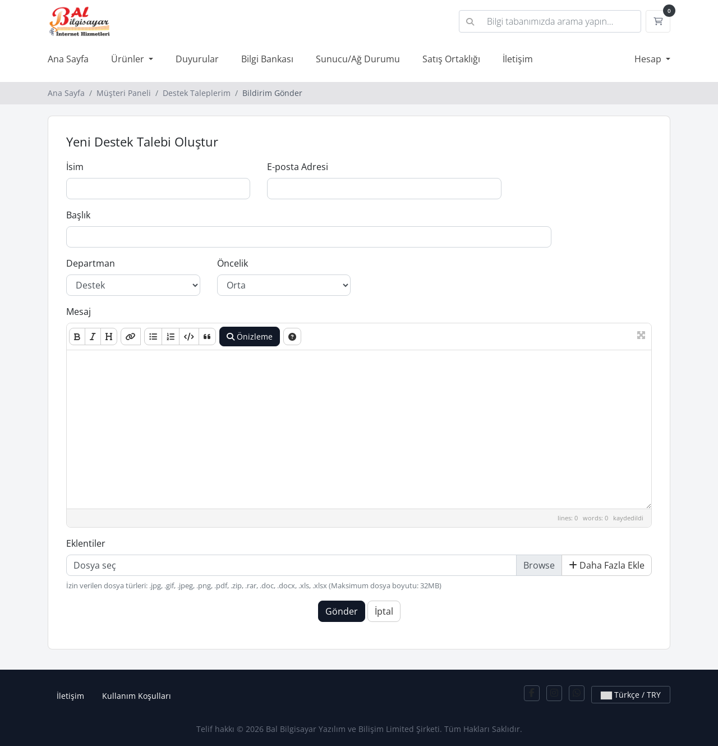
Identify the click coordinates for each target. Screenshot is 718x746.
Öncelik (232, 263)
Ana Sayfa (68, 59)
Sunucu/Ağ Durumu (358, 59)
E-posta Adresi (297, 167)
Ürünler (128, 59)
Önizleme (250, 336)
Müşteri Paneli (123, 93)
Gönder (341, 611)
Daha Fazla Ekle (607, 565)
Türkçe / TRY (631, 694)
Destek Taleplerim (197, 93)
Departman (90, 263)
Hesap (649, 59)
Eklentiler (85, 543)
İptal (384, 611)
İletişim (518, 59)
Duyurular (197, 59)
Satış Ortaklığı (451, 59)
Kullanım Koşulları (136, 695)
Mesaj (78, 311)
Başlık (78, 215)
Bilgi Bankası (267, 59)
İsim (75, 167)
